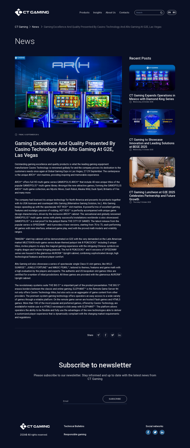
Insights (97, 12)
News (36, 26)
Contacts (124, 12)
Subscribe (115, 399)
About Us (111, 12)
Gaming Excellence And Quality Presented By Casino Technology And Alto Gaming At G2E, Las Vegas (103, 26)
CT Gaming (21, 26)
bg (174, 12)
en (169, 12)
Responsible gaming (75, 434)
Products (85, 12)
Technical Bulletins (74, 426)
